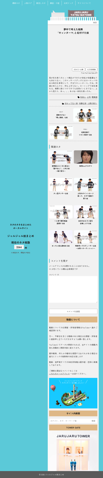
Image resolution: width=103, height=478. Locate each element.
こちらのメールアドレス (59, 373)
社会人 (83, 97)
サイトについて (84, 3)
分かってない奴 (71, 103)
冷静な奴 (82, 103)
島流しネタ (41, 3)
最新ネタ (16, 3)
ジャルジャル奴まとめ (20, 236)
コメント (54, 274)
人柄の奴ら (92, 103)
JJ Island (73, 395)
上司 (89, 97)
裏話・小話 (54, 3)
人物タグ (28, 3)
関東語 (94, 97)
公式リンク (68, 3)
